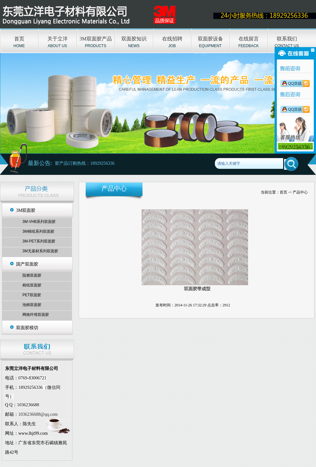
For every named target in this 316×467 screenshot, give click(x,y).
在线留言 (249, 38)
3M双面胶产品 (95, 38)
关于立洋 (57, 38)
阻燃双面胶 (31, 275)
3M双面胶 (25, 210)
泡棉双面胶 (31, 305)
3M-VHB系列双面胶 (39, 221)
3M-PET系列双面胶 (38, 241)
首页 (19, 38)
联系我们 (287, 38)
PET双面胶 (31, 295)
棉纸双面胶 (31, 285)
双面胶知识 (134, 38)
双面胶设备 (210, 38)
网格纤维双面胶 (35, 314)
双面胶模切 (27, 327)
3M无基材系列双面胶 (40, 251)
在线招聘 (172, 38)
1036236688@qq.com (38, 414)
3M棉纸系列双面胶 (38, 231)
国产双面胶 (27, 264)
